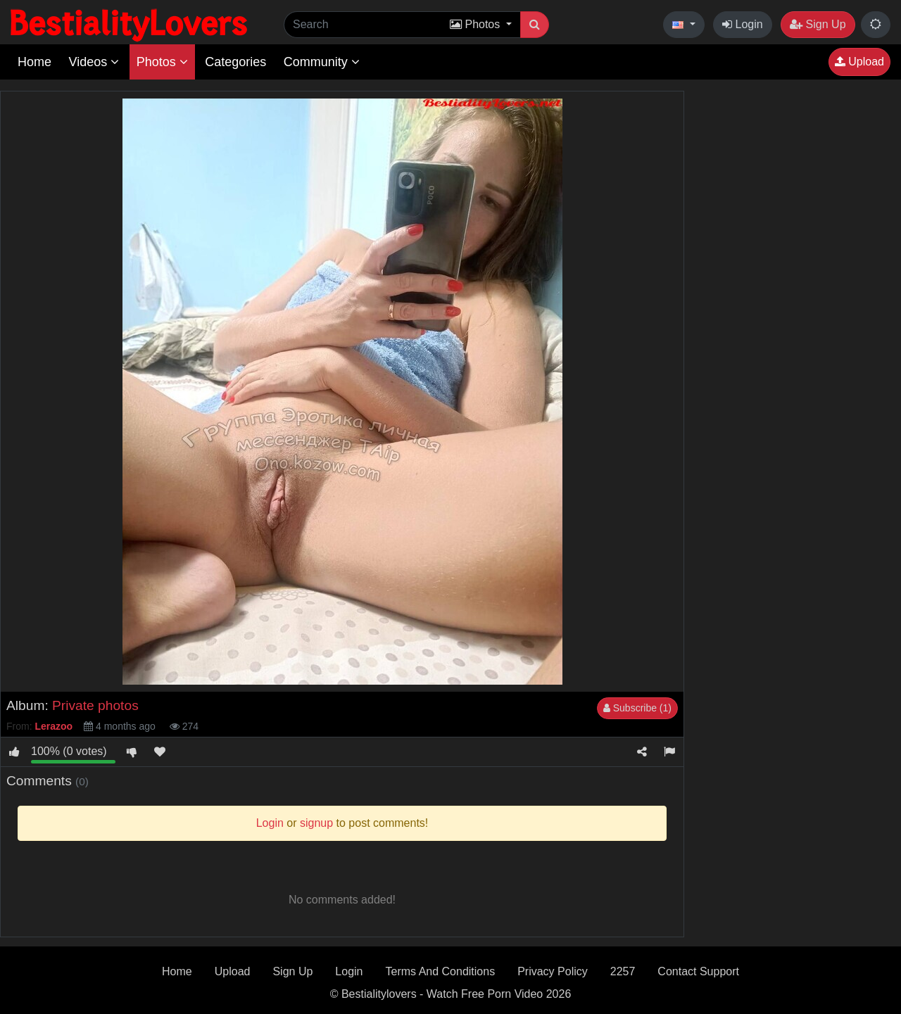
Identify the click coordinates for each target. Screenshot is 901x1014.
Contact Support (698, 971)
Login (742, 24)
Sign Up (817, 24)
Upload (859, 62)
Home (34, 62)
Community (322, 62)
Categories (235, 62)
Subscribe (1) (637, 708)
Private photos (95, 705)
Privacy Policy (552, 971)
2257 (623, 971)
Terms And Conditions (441, 971)
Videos (93, 62)
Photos (162, 62)
